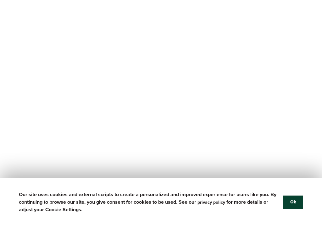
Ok (293, 202)
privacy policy (211, 202)
